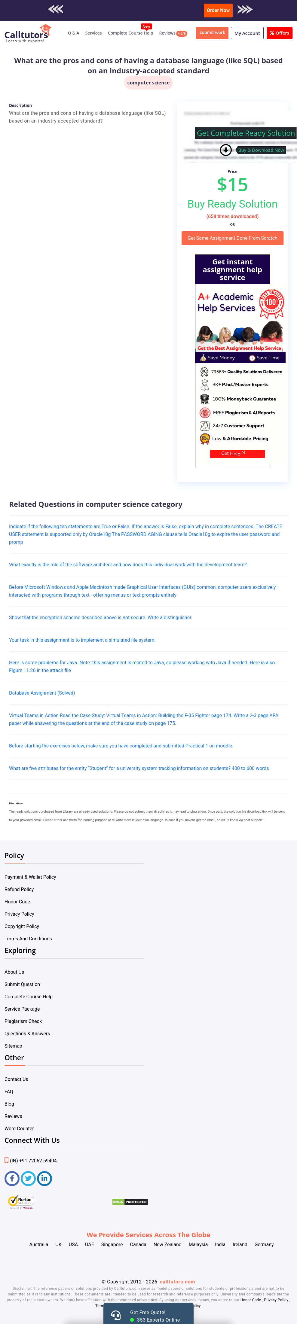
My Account (247, 33)
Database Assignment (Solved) (42, 693)
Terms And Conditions (28, 939)
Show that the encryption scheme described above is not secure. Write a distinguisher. (100, 617)
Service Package (22, 1009)
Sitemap (13, 1046)
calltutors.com (177, 1282)
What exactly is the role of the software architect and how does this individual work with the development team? (128, 565)
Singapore (112, 1244)
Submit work (212, 32)
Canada (138, 1244)
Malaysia (198, 1244)
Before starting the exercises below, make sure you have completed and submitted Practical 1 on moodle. (121, 746)
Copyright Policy (22, 926)
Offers (279, 32)
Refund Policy (19, 889)
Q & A (73, 33)
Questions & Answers (27, 1033)
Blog (9, 1104)
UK (58, 1244)
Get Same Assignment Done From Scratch (232, 238)
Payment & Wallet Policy (30, 877)
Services (93, 33)
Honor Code (17, 902)
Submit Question (22, 984)
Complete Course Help (130, 33)
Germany (264, 1244)
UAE (89, 1244)
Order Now (218, 10)
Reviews (167, 33)
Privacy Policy (19, 914)
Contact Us (16, 1079)
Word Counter (19, 1128)
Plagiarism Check (23, 1021)
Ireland (240, 1244)
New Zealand (168, 1244)
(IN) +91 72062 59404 (31, 1161)
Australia (38, 1244)
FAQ (9, 1091)
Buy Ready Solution (232, 204)
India (220, 1244)
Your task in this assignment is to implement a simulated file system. (82, 640)
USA (73, 1244)
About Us (14, 972)
